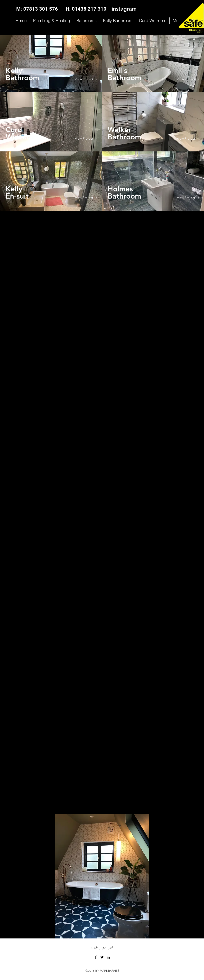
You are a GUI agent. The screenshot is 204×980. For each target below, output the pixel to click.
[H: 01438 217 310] (86, 9)
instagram (124, 9)
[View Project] (84, 79)
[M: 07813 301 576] (37, 9)
